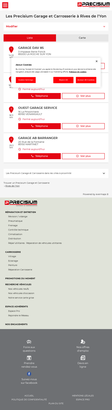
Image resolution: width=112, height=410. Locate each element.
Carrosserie (13, 252)
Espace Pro (14, 311)
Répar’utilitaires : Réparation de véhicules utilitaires (35, 243)
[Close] (96, 61)
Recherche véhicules (18, 285)
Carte (82, 38)
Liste (30, 38)
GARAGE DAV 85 (31, 47)
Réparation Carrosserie (20, 270)
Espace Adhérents (16, 307)
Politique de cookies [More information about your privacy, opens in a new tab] (77, 72)
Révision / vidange (17, 217)
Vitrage (12, 256)
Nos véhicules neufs (18, 289)
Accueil (29, 396)
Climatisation (15, 234)
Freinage (12, 226)
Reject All (63, 80)
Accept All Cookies (86, 80)
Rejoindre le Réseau (18, 316)
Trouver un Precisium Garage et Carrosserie (26, 183)
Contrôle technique (18, 230)
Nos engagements (16, 324)
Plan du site (56, 404)
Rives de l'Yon (12, 186)
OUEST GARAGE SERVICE (37, 107)
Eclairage (13, 261)
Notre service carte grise (21, 298)
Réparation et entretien (20, 212)
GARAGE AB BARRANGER (38, 138)
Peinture (12, 265)
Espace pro (83, 400)
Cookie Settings (25, 80)
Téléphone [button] (39, 96)
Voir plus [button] (83, 96)
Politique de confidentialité (29, 400)
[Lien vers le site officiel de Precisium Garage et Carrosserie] (94, 5)
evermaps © (102, 194)
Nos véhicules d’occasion (21, 293)
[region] (56, 72)
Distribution (14, 239)
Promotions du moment (20, 279)
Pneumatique (15, 221)
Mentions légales (83, 396)
